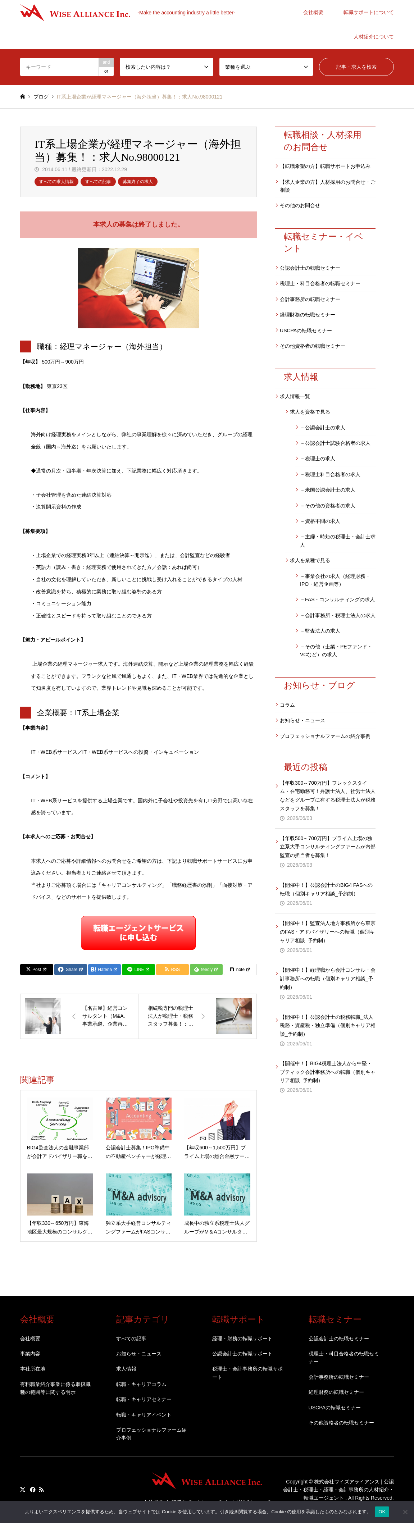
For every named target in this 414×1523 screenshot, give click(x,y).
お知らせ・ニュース (302, 720)
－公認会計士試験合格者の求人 (335, 443)
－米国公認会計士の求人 (327, 490)
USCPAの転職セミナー (306, 330)
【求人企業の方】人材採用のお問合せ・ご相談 (328, 186)
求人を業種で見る (310, 560)
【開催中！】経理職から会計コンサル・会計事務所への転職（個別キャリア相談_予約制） (328, 978)
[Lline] (138, 969)
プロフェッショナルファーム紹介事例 (151, 1434)
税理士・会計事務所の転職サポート (247, 1373)
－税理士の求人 (317, 458)
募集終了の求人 (138, 181)
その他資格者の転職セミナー (312, 346)
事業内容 (30, 1353)
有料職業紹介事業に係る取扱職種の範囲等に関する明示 (55, 1388)
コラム (287, 705)
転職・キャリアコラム (141, 1384)
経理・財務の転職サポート (242, 1338)
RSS (41, 1489)
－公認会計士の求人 (322, 427)
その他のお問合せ (300, 205)
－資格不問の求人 (320, 521)
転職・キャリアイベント (144, 1415)
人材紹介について (374, 37)
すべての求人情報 (56, 181)
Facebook (32, 1489)
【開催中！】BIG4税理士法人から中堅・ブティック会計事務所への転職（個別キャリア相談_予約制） (328, 1072)
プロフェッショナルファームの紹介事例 (325, 736)
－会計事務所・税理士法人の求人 (338, 615)
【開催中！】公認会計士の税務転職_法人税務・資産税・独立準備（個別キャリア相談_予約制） (328, 1025)
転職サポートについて (369, 12)
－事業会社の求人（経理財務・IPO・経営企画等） (335, 580)
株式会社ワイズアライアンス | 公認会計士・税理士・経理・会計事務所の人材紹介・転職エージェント (338, 1490)
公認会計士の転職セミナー (310, 268)
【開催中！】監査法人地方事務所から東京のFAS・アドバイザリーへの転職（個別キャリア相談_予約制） (328, 931)
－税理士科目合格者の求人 (330, 474)
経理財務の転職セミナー (307, 315)
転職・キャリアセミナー (144, 1399)
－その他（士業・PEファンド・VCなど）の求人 (336, 650)
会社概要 (313, 12)
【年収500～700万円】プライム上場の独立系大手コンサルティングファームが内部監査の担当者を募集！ (328, 846)
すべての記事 (98, 181)
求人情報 (126, 1369)
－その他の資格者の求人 (327, 506)
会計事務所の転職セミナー (310, 299)
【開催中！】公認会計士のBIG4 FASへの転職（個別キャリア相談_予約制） (326, 889)
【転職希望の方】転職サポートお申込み (325, 166)
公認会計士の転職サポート (242, 1353)
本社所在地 (32, 1369)
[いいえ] (405, 1511)
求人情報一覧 (295, 396)
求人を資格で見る (310, 412)
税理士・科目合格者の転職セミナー (320, 283)
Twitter (22, 1489)
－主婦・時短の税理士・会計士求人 (338, 540)
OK (381, 1511)
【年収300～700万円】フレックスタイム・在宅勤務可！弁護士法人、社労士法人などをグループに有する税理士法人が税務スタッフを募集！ (328, 795)
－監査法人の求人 (320, 631)
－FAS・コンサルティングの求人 (337, 599)
